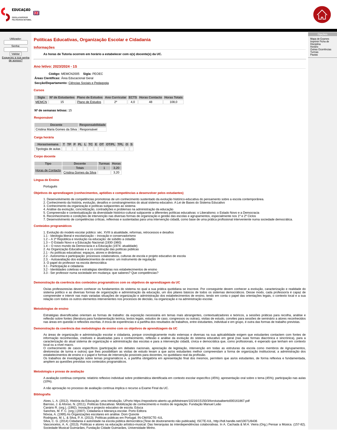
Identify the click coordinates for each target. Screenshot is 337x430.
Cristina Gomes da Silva (80, 172)
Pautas (314, 54)
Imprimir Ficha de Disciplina (319, 42)
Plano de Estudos (89, 102)
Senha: (15, 46)
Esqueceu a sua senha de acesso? (15, 59)
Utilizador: (16, 38)
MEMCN (41, 102)
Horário (314, 46)
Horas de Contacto (48, 170)
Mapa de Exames (319, 39)
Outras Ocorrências (320, 49)
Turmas (314, 52)
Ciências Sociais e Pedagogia (88, 83)
